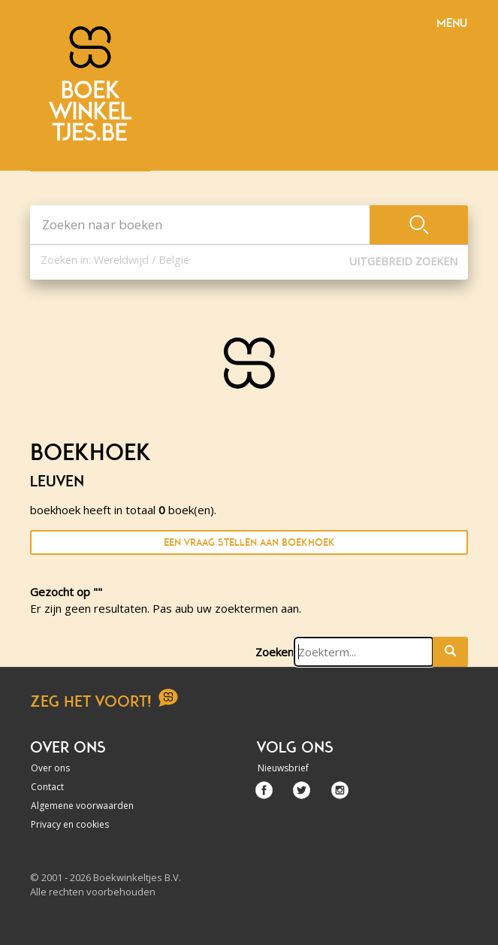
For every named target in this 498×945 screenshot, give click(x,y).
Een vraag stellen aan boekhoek (249, 542)
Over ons (50, 768)
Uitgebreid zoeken (403, 261)
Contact (47, 786)
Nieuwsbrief (283, 768)
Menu (451, 23)
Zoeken (274, 651)
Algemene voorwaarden (82, 805)
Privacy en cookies (70, 824)
